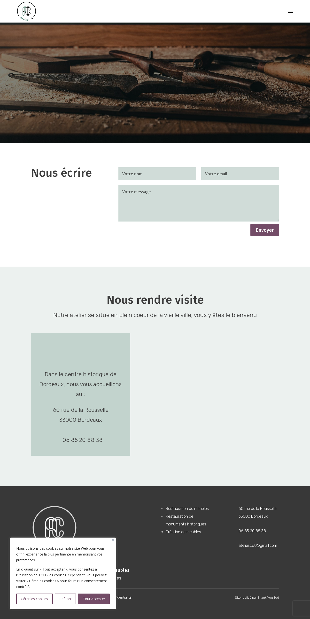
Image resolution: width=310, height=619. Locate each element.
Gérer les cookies (34, 598)
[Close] (113, 540)
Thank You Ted (268, 597)
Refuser (65, 598)
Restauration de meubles (187, 508)
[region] (63, 573)
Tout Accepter (94, 598)
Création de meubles (183, 532)
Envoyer (265, 230)
